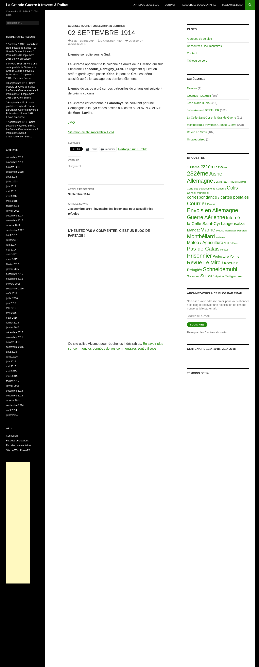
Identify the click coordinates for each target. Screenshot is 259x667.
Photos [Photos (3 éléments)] (224, 249)
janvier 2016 (12, 327)
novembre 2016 (14, 278)
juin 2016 (11, 303)
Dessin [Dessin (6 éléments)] (211, 204)
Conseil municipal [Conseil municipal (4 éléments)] (198, 192)
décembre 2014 (14, 390)
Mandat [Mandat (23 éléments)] (193, 230)
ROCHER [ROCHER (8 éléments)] (231, 263)
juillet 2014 (12, 415)
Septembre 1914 (116, 191)
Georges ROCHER (79, 26)
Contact (170, 5)
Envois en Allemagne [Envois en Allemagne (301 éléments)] (212, 210)
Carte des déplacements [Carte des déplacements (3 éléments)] (201, 188)
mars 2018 (12, 201)
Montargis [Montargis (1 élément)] (242, 230)
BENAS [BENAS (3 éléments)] (218, 181)
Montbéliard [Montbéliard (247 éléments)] (201, 236)
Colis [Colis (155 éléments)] (232, 188)
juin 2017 (11, 244)
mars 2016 (12, 317)
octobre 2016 (13, 283)
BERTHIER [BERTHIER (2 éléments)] (229, 181)
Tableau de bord (232, 5)
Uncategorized (196, 139)
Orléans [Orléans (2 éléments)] (234, 243)
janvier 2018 (12, 210)
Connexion (12, 435)
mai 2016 (11, 308)
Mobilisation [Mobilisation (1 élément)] (230, 230)
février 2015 (12, 381)
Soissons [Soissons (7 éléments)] (193, 276)
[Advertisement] (18, 522)
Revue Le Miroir (197, 132)
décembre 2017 (14, 215)
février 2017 (12, 264)
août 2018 (11, 176)
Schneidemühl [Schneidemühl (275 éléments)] (220, 269)
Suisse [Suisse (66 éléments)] (207, 275)
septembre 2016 (15, 288)
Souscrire (197, 324)
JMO (71, 122)
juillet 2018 (12, 181)
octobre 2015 (13, 342)
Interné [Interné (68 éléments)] (233, 217)
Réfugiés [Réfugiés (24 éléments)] (194, 270)
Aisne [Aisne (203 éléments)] (215, 174)
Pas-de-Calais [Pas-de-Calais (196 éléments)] (203, 249)
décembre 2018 (14, 157)
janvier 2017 (12, 269)
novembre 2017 (14, 220)
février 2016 (12, 322)
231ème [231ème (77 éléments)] (208, 166)
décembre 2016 (14, 274)
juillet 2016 (12, 298)
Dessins (192, 88)
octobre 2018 (13, 167)
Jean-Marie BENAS (199, 103)
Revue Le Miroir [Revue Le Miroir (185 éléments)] (205, 262)
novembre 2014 (14, 395)
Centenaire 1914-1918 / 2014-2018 (211, 348)
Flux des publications (17, 440)
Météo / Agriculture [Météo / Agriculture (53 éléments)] (205, 242)
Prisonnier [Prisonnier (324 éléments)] (199, 256)
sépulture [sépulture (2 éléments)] (219, 276)
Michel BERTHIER (111, 40)
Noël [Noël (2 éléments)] (226, 243)
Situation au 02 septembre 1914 (91, 132)
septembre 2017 (15, 230)
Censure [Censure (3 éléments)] (221, 188)
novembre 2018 (14, 162)
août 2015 (11, 351)
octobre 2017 (13, 225)
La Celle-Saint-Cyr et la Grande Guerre (211, 117)
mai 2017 (11, 249)
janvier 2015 (12, 385)
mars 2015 (12, 376)
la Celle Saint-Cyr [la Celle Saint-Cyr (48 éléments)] (203, 223)
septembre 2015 (15, 347)
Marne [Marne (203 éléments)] (208, 229)
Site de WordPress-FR (18, 450)
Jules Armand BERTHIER (109, 26)
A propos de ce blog (146, 5)
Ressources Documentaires (199, 5)
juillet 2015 (12, 356)
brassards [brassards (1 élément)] (241, 182)
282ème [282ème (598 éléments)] (197, 173)
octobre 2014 (13, 400)
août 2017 (11, 235)
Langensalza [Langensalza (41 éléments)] (233, 223)
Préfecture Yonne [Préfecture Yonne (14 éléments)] (226, 256)
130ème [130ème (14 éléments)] (193, 167)
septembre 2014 (15, 405)
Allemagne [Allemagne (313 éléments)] (200, 181)
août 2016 (11, 293)
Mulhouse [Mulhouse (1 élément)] (220, 237)
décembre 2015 (14, 332)
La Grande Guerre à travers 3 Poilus (37, 5)
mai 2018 (11, 191)
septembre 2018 (15, 171)
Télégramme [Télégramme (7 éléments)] (233, 276)
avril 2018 (11, 196)
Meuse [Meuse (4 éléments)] (220, 230)
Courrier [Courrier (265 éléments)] (196, 203)
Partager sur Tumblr (132, 149)
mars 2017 (12, 259)
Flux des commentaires (18, 445)
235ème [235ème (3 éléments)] (222, 167)
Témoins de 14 (198, 373)
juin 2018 (11, 186)
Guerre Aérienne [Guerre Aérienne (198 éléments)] (206, 217)
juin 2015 (11, 361)
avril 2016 (11, 313)
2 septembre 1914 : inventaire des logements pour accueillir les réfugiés (116, 208)
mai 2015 (11, 366)
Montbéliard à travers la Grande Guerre (211, 124)
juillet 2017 (12, 240)
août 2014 (11, 410)
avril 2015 (11, 371)
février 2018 (12, 205)
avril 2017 (11, 254)
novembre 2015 (14, 337)
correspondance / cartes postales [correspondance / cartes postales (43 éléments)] (218, 197)
